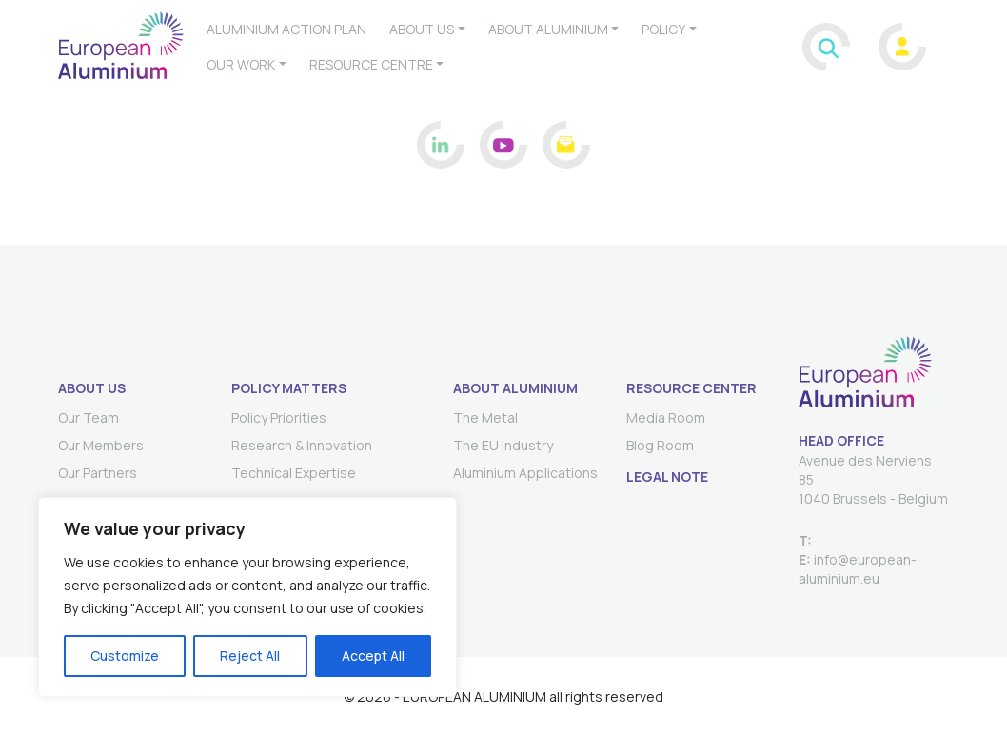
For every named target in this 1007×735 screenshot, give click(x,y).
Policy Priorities (278, 417)
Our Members (101, 445)
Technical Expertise (293, 473)
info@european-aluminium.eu (858, 568)
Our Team (88, 417)
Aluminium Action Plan (286, 29)
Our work (241, 64)
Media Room (665, 417)
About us (421, 29)
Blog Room (660, 445)
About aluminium (548, 29)
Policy (663, 29)
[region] (247, 597)
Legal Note (667, 476)
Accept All (373, 655)
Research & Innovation (301, 445)
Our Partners (97, 473)
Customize (124, 655)
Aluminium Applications (525, 473)
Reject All (250, 655)
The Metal (485, 417)
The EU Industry (503, 445)
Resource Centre (371, 64)
